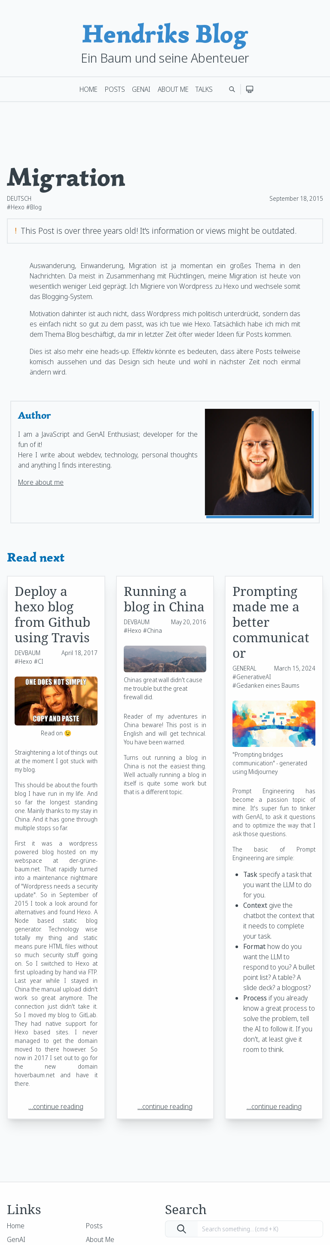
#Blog (34, 207)
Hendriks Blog (165, 33)
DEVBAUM (27, 653)
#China (152, 630)
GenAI (141, 89)
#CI (38, 661)
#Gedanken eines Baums (265, 685)
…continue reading (55, 1106)
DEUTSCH (19, 198)
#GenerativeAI (251, 677)
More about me (41, 482)
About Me (173, 89)
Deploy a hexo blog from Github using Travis (52, 614)
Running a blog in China (164, 598)
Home (88, 89)
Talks (204, 89)
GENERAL (244, 668)
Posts (115, 89)
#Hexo (15, 207)
